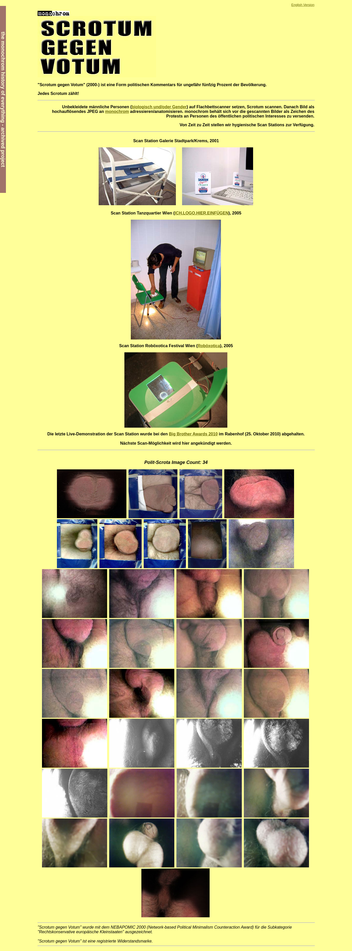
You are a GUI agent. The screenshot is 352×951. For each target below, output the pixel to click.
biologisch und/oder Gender (159, 107)
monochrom (117, 111)
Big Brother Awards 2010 (193, 434)
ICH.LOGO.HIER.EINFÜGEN (201, 213)
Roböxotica (209, 346)
